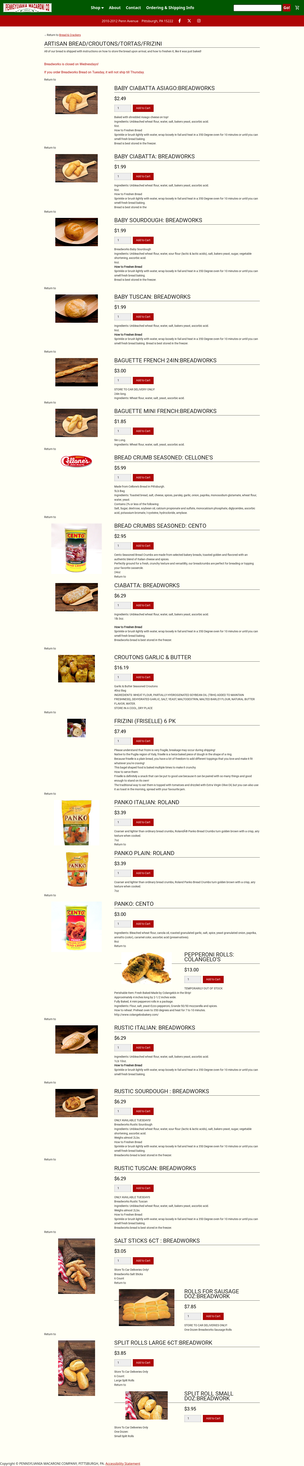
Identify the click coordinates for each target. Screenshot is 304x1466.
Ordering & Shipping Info (170, 7)
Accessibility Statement (122, 1463)
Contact (133, 7)
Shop (97, 7)
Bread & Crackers (70, 35)
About (115, 7)
